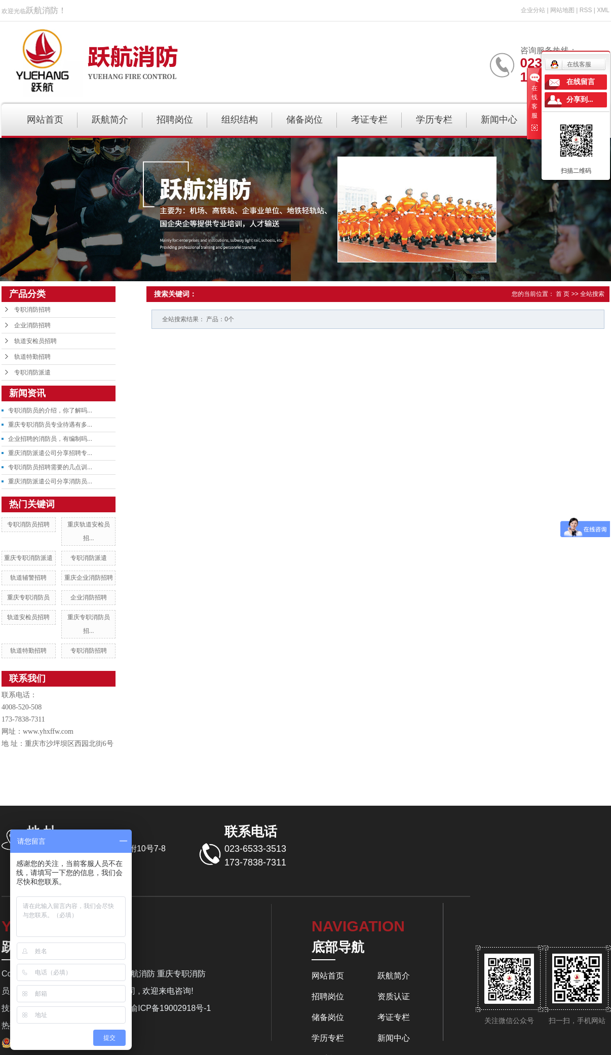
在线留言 (580, 82)
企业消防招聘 (32, 325)
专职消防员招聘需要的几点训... (50, 467)
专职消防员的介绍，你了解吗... (50, 410)
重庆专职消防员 (28, 597)
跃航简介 (110, 120)
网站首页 (45, 120)
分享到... (579, 99)
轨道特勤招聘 (32, 356)
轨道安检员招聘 (35, 341)
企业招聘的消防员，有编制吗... (50, 438)
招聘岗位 (175, 120)
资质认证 (393, 996)
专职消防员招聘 (28, 524)
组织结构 (239, 120)
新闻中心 (499, 120)
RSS (586, 10)
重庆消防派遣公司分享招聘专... (50, 453)
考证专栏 (369, 120)
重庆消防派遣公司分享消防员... (50, 481)
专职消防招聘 (32, 309)
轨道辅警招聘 (28, 577)
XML (603, 10)
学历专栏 (434, 120)
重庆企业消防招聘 (88, 577)
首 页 (562, 293)
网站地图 (562, 10)
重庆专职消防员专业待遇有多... (50, 424)
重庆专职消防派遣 (28, 557)
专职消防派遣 (32, 372)
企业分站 (533, 10)
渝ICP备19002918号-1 (170, 1008)
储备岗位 (304, 120)
